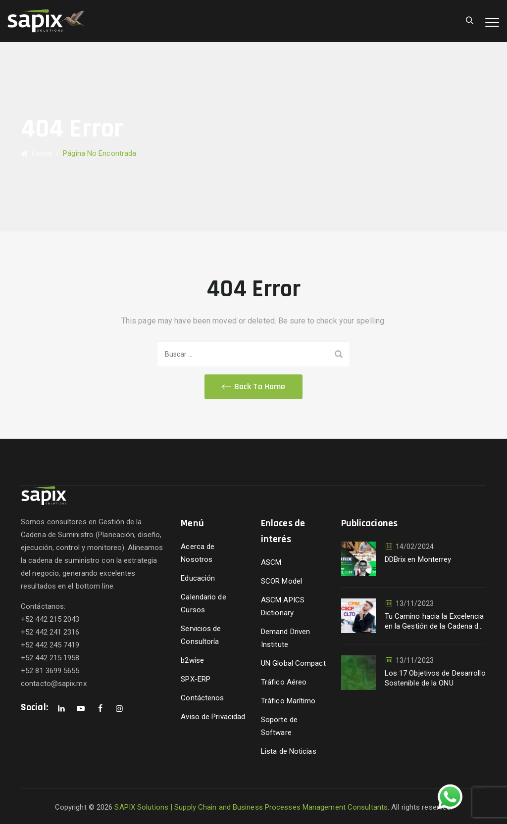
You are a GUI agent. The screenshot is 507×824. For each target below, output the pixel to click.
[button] (253, 386)
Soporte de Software (279, 726)
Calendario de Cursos (203, 603)
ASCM (271, 562)
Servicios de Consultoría (201, 635)
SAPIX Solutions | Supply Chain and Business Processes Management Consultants (251, 807)
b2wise (192, 660)
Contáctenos (202, 697)
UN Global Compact (293, 663)
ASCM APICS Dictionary (282, 606)
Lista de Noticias (288, 751)
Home (36, 153)
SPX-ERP (195, 679)
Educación (198, 578)
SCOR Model (281, 581)
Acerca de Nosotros (197, 553)
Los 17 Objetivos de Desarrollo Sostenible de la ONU (435, 678)
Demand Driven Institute (285, 638)
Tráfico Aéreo (283, 682)
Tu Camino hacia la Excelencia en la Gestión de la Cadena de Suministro (434, 621)
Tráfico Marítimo (288, 700)
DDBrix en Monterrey (418, 559)
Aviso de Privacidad (213, 716)
